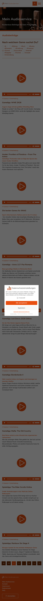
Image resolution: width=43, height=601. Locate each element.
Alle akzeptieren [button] (21, 303)
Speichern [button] (21, 308)
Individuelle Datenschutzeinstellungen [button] (21, 311)
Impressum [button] (30, 313)
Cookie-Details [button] (13, 313)
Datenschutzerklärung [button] (22, 313)
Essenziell (21, 298)
